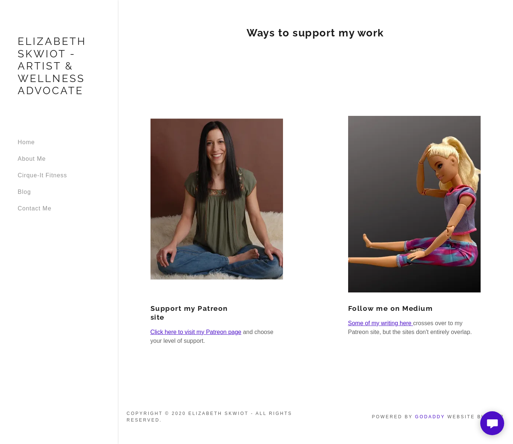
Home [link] (26, 142)
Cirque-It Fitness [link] (42, 175)
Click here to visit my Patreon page (196, 332)
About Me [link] (32, 159)
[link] (59, 92)
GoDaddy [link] (430, 416)
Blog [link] (24, 192)
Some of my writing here (380, 323)
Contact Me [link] (35, 208)
